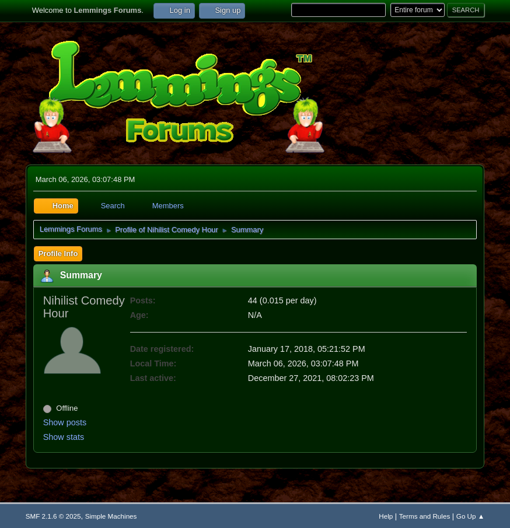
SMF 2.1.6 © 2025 (53, 516)
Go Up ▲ (470, 516)
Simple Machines (111, 516)
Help (386, 516)
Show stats (63, 437)
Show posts (64, 422)
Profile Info (58, 253)
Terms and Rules (424, 516)
